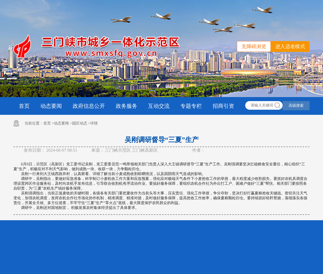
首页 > (48, 123)
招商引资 (223, 106)
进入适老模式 (290, 46)
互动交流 (159, 106)
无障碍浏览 (253, 46)
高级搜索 (296, 106)
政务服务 (126, 106)
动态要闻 (51, 106)
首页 (24, 106)
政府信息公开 (89, 106)
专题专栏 (191, 106)
